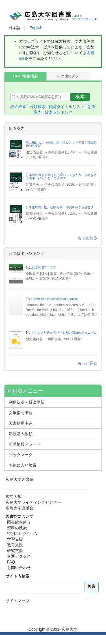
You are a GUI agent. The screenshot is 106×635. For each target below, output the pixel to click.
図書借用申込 (21, 423)
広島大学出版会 (19, 508)
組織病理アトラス (43, 267)
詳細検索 (18, 106)
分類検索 (38, 106)
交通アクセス (19, 556)
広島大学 (13, 496)
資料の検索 (17, 528)
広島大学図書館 (19, 479)
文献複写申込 (21, 412)
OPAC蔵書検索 (25, 76)
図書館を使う (19, 522)
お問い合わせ (19, 567)
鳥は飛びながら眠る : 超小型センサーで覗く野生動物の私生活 (61, 144)
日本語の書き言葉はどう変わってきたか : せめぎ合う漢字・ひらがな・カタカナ (61, 176)
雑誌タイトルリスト (66, 106)
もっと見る (87, 238)
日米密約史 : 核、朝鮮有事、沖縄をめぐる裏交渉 (60, 207)
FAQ (11, 562)
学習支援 (15, 539)
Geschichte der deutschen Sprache (54, 298)
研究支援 (15, 550)
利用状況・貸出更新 (26, 402)
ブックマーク (21, 454)
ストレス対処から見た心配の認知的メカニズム (64, 332)
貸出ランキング (58, 112)
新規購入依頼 (21, 433)
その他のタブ (68, 76)
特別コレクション (23, 533)
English (35, 28)
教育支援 (15, 545)
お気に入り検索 (22, 465)
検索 (80, 97)
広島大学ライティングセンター (33, 502)
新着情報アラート (24, 444)
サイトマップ (17, 600)
